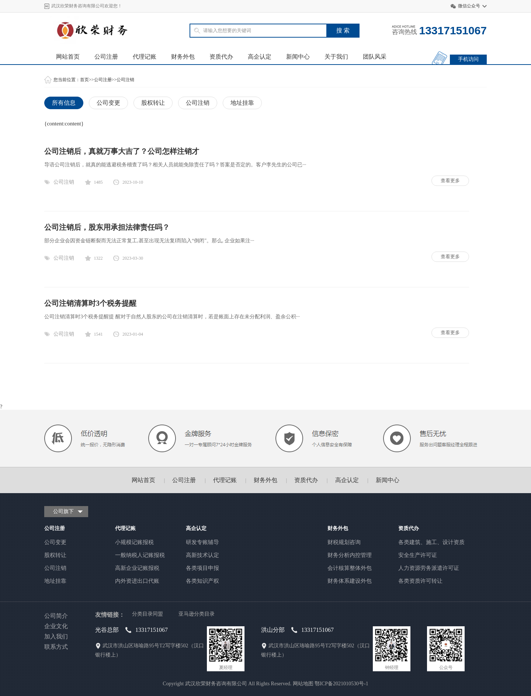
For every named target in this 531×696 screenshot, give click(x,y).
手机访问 (468, 59)
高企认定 (259, 56)
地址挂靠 (242, 103)
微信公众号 (469, 5)
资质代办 (221, 56)
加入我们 (56, 636)
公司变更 (108, 103)
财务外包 (183, 56)
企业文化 (56, 626)
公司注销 (125, 79)
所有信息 (64, 103)
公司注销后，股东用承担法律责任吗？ (107, 227)
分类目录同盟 (147, 614)
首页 (84, 79)
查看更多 (450, 180)
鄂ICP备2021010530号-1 (341, 683)
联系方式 (56, 647)
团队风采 (374, 56)
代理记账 (144, 56)
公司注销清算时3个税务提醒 (90, 303)
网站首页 (68, 56)
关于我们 (336, 56)
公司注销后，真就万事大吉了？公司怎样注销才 (121, 151)
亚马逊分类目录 (196, 614)
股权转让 (153, 103)
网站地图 (303, 683)
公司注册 (106, 56)
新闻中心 (298, 56)
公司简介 (56, 616)
